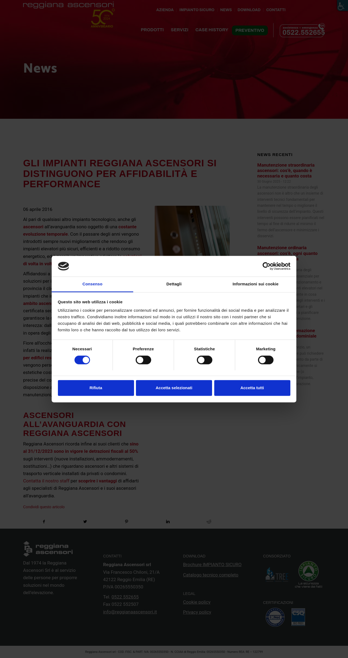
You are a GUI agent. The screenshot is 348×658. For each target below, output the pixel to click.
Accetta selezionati (174, 388)
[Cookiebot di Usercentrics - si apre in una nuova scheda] (266, 266)
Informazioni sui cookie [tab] (256, 284)
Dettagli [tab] (174, 284)
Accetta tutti (252, 388)
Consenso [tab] (92, 284)
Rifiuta (95, 388)
